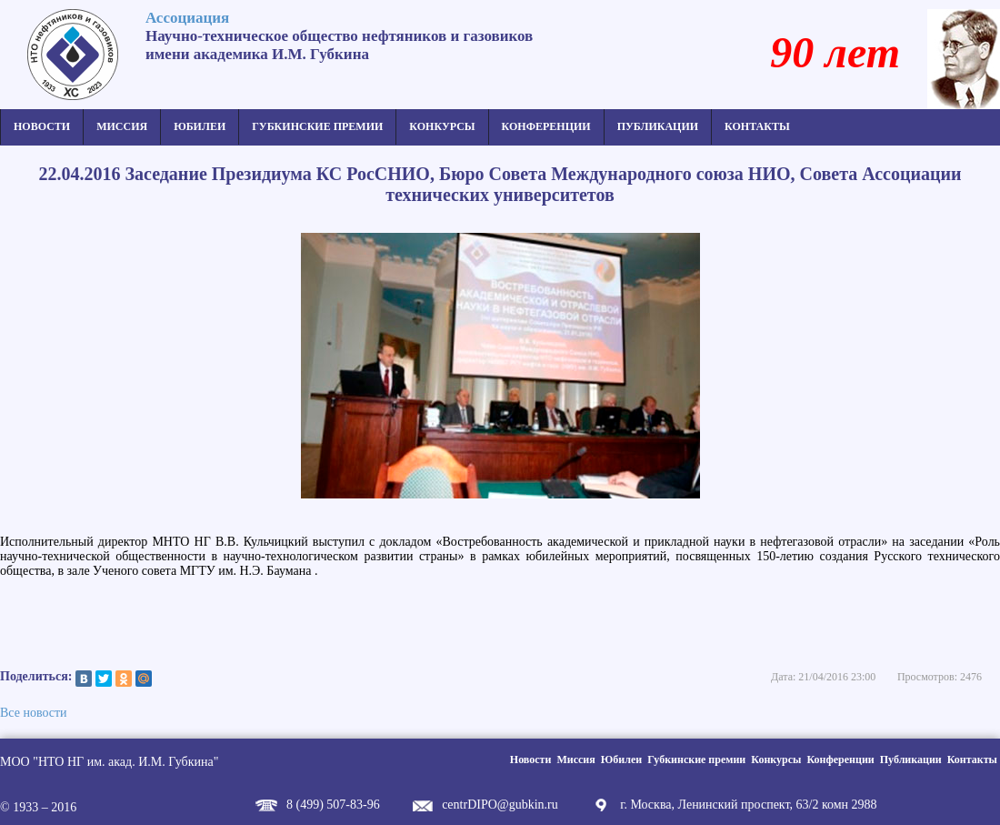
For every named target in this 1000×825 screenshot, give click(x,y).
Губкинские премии (317, 126)
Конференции (546, 126)
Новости (42, 126)
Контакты (757, 126)
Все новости (33, 712)
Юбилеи (199, 126)
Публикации (657, 126)
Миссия (121, 126)
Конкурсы (442, 126)
